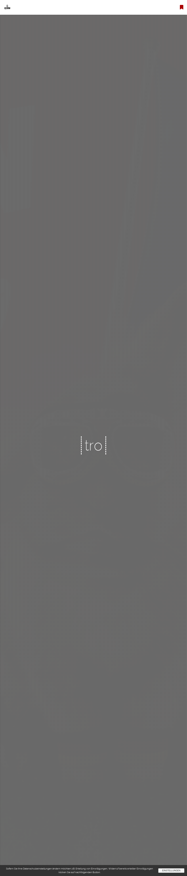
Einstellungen (171, 870)
